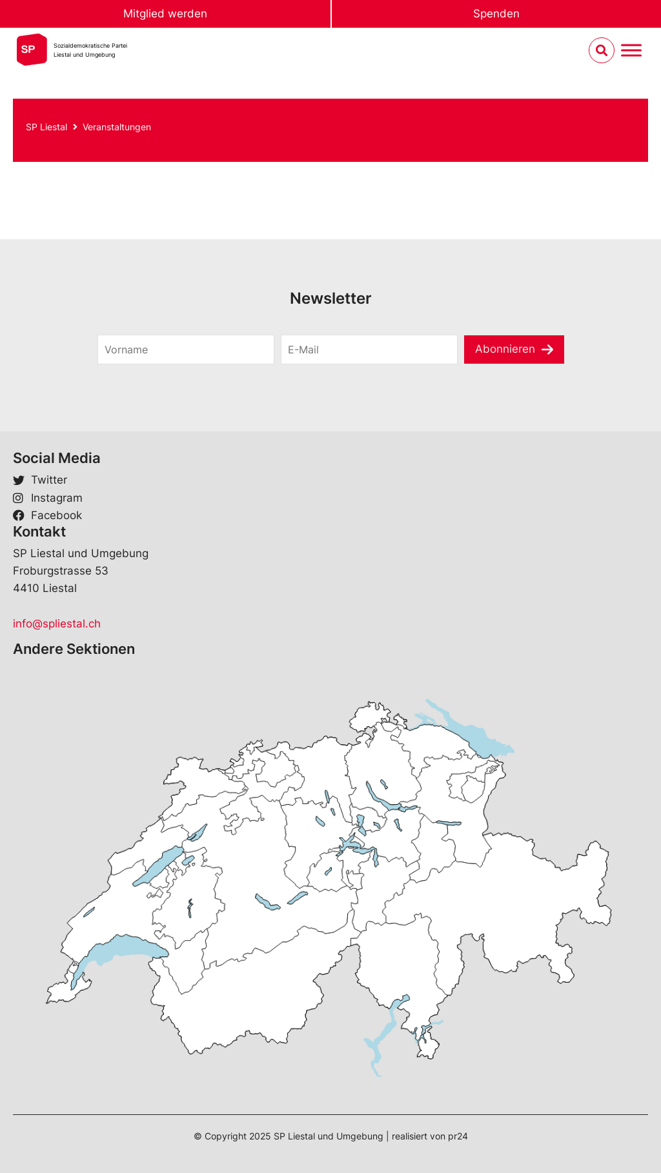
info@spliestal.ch (57, 623)
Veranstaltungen (117, 126)
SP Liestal (46, 126)
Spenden (496, 13)
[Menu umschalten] (631, 50)
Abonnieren (505, 348)
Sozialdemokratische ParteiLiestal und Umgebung (90, 50)
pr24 (458, 1135)
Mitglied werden (165, 13)
